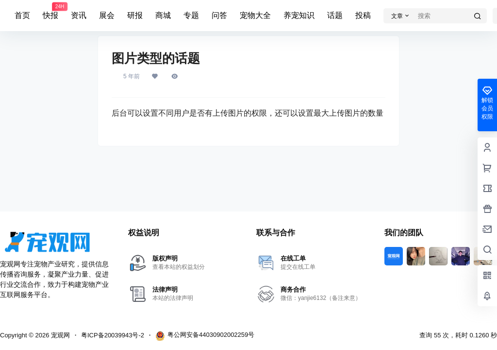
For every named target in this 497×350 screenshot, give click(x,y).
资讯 (78, 15)
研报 (135, 15)
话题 (335, 15)
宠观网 (59, 335)
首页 (22, 15)
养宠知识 (299, 15)
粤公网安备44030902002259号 (204, 336)
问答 (219, 15)
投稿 (363, 15)
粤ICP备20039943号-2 (112, 335)
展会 (107, 15)
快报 (50, 11)
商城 (163, 15)
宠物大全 (255, 15)
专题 (191, 15)
